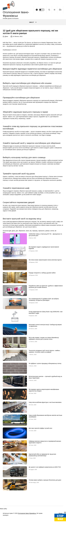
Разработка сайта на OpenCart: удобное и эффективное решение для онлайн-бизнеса (46, 320)
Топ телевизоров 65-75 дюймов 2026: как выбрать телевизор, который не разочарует (44, 333)
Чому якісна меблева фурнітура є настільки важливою (45, 436)
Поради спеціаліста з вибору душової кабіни (42, 306)
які (55, 264)
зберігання (22, 264)
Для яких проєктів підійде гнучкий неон (40, 462)
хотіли (52, 264)
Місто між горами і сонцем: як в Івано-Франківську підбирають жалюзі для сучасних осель (44, 372)
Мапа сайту (3, 542)
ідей (10, 264)
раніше (47, 264)
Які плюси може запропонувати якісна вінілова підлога (45, 294)
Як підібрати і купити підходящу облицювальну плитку (45, 397)
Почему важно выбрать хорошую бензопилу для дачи (45, 514)
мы (31, 264)
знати (27, 264)
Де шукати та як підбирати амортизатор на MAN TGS (45, 501)
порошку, (35, 264)
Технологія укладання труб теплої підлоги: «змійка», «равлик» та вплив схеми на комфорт (44, 385)
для (17, 264)
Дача (6, 70)
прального (41, 264)
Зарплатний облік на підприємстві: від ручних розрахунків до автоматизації (42, 488)
